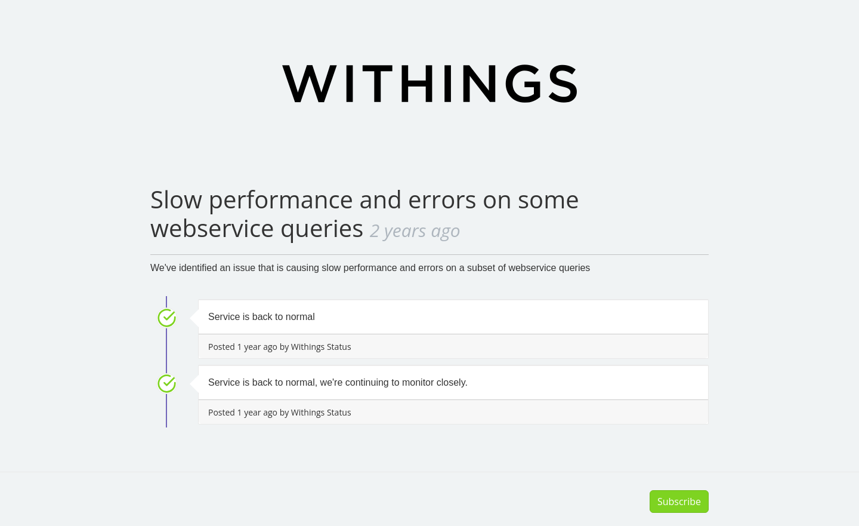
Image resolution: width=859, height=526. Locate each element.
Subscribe (679, 501)
